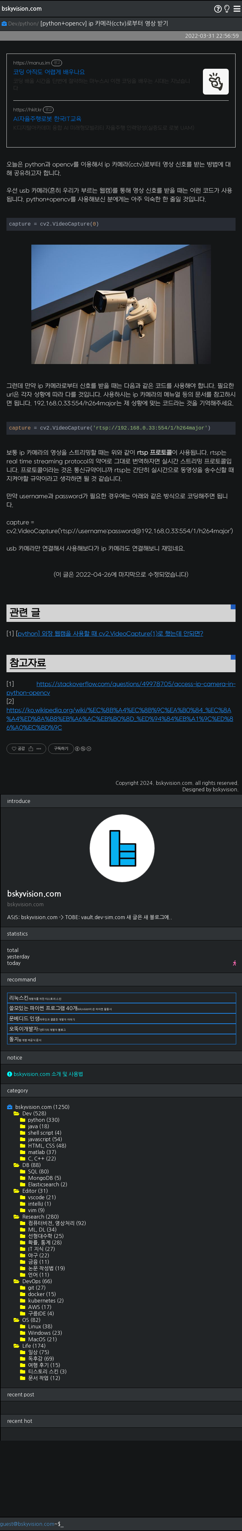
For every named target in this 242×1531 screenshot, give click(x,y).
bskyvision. (226, 879)
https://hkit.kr (27, 110)
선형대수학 (45, 1326)
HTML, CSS (47, 1236)
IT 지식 (41, 1339)
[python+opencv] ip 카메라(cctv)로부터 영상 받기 (104, 23)
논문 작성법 (46, 1358)
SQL (38, 1261)
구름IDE (40, 1403)
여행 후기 (43, 1455)
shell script (44, 1223)
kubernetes (45, 1391)
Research (40, 1307)
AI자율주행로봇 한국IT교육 (47, 119)
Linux (40, 1416)
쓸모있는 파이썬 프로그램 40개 (60, 1098)
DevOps (36, 1371)
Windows (44, 1423)
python (43, 1210)
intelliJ (39, 1294)
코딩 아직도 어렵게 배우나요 (49, 72)
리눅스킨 (35, 1088)
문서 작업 (43, 1468)
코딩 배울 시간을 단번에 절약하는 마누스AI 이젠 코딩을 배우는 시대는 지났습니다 (101, 84)
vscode (41, 1287)
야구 (38, 1345)
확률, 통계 (44, 1332)
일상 (38, 1442)
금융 (38, 1352)
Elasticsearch (47, 1274)
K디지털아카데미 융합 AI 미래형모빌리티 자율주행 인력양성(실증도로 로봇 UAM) (104, 128)
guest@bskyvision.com (27, 1523)
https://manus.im (31, 63)
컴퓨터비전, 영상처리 (56, 1313)
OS (31, 1410)
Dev (34, 1203)
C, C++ (41, 1249)
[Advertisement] (121, 199)
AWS (39, 1397)
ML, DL (42, 1320)
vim (36, 1300)
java (38, 1216)
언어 (38, 1365)
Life (33, 1436)
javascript (44, 1229)
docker (41, 1384)
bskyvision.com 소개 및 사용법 (45, 1164)
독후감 (40, 1449)
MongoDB (44, 1268)
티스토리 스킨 (47, 1462)
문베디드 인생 (42, 1108)
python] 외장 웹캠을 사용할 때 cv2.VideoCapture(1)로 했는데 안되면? (110, 724)
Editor (34, 1281)
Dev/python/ (21, 23)
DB (31, 1255)
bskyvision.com (22, 9)
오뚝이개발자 (37, 1119)
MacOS (42, 1429)
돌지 (25, 1129)
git (36, 1378)
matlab (42, 1242)
